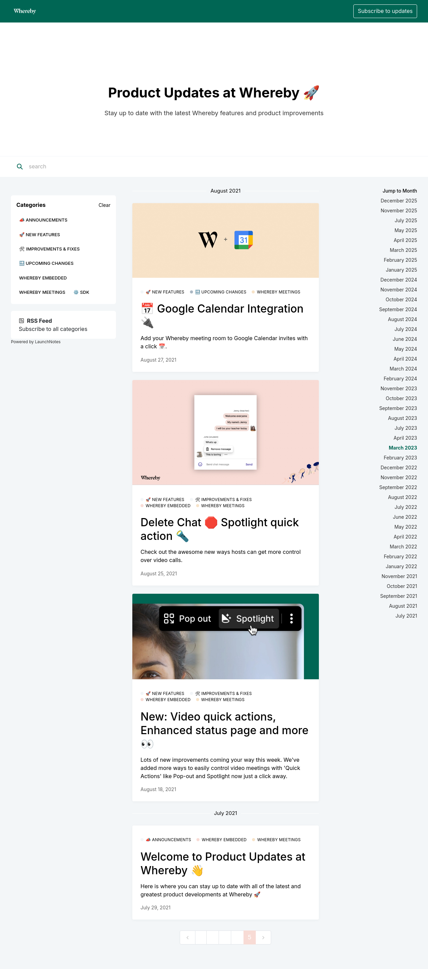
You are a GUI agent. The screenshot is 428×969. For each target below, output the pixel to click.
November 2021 (399, 576)
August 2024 (402, 319)
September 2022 (398, 487)
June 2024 (405, 339)
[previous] (187, 937)
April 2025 (405, 240)
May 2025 (406, 230)
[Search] (71, 166)
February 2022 (400, 556)
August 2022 (402, 497)
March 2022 (403, 546)
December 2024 (399, 280)
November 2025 (399, 210)
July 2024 (406, 329)
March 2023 (403, 448)
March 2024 (403, 369)
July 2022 (406, 507)
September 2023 (398, 408)
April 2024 (405, 359)
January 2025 (401, 270)
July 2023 (406, 428)
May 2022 (405, 527)
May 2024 (405, 349)
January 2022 (401, 566)
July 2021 (406, 616)
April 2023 (405, 438)
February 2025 (400, 260)
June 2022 (405, 517)
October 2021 (402, 586)
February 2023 (400, 457)
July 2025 (406, 220)
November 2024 (399, 289)
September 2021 (398, 596)
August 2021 (403, 606)
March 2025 (403, 250)
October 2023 (401, 398)
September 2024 (398, 309)
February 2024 (400, 378)
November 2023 (399, 388)
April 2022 (405, 537)
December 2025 (399, 200)
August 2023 (402, 418)
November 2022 (399, 477)
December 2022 (399, 467)
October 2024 (401, 299)
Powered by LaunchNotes (35, 341)
